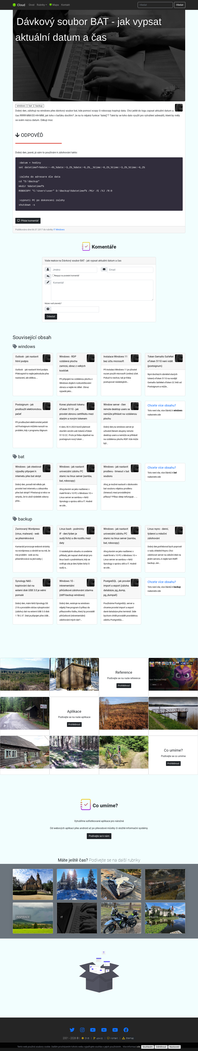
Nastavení (174, 1047)
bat (30, 106)
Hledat (179, 4)
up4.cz (98, 1041)
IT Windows (59, 232)
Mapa (54, 4)
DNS (85, 1041)
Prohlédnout (124, 688)
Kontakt (65, 4)
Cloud (19, 5)
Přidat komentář (28, 223)
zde (138, 1046)
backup (39, 106)
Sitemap (128, 1041)
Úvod (31, 4)
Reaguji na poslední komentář (65, 278)
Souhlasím (148, 1047)
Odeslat (51, 319)
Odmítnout (161, 1047)
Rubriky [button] (41, 4)
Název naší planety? (53, 306)
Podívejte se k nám (99, 839)
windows (21, 106)
